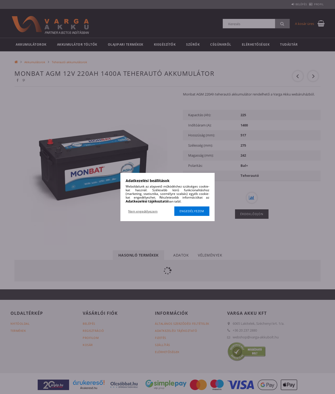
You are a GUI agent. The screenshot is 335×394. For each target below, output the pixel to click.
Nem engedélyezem (143, 211)
